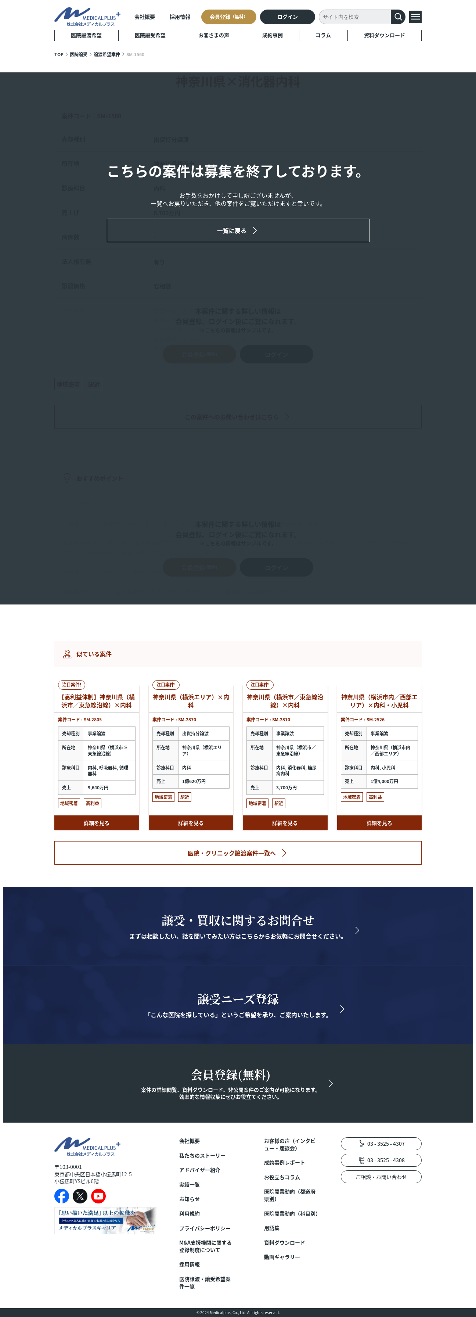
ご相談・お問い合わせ (381, 1176)
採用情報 (180, 16)
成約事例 (272, 35)
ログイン (287, 16)
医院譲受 (78, 54)
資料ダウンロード (384, 35)
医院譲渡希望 (86, 35)
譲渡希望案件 (107, 54)
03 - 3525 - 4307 (386, 1143)
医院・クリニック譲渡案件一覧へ (232, 852)
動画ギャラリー (282, 1256)
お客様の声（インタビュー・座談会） (289, 1144)
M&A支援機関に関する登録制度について (205, 1246)
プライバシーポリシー (205, 1228)
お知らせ (189, 1198)
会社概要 (144, 16)
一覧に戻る (231, 230)
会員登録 (229, 16)
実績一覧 (189, 1184)
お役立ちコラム (282, 1177)
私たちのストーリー (202, 1155)
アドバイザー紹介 (199, 1169)
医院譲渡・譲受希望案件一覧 (205, 1282)
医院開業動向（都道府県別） (289, 1195)
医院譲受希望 (150, 35)
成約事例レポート (284, 1162)
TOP (59, 54)
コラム (323, 35)
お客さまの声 (213, 35)
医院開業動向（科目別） (291, 1213)
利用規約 (189, 1213)
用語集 (272, 1227)
